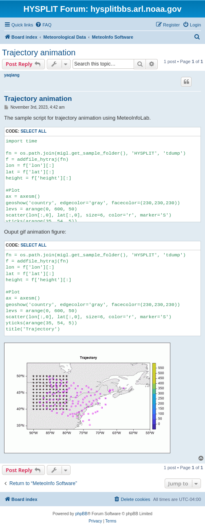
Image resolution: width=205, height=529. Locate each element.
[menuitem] (43, 25)
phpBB (81, 514)
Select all (33, 131)
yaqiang (12, 75)
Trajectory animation (38, 52)
